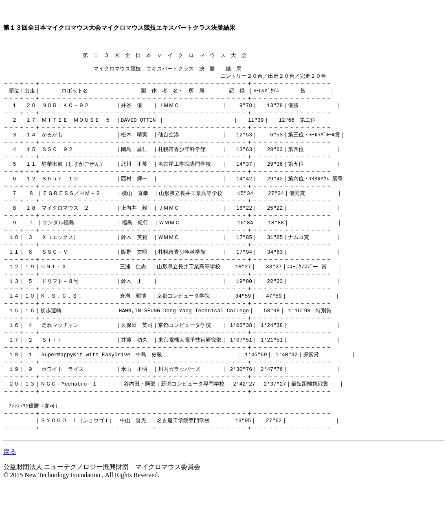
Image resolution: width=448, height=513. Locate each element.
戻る (9, 479)
